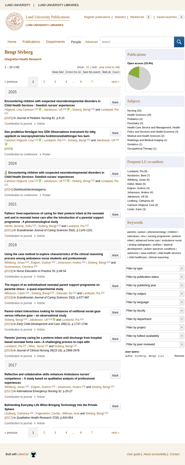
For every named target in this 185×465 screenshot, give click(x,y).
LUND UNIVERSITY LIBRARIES (58, 5)
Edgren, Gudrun (136, 188)
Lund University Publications (48, 17)
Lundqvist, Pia (135, 171)
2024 (9, 189)
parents (131, 232)
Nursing (131, 110)
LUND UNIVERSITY (17, 5)
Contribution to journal (18, 123)
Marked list (140, 17)
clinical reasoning (158, 257)
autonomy (133, 253)
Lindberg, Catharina (138, 200)
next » (115, 81)
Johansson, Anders (138, 192)
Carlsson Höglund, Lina (140, 205)
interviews (133, 236)
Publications (31, 42)
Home (12, 42)
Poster (46, 154)
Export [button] (116, 72)
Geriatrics (132, 144)
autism (141, 232)
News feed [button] (57, 72)
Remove (179, 355)
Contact (174, 454)
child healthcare (138, 257)
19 (149, 114)
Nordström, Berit (136, 175)
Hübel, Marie (134, 183)
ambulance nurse (171, 240)
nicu (143, 236)
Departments (55, 42)
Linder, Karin (134, 209)
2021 (9, 230)
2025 (9, 118)
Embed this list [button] (73, 72)
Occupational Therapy (139, 148)
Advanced (91, 42)
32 (139, 110)
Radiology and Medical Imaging (145, 140)
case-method (148, 253)
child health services (169, 253)
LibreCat (27, 454)
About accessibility (155, 454)
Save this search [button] (91, 72)
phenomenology (157, 232)
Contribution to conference (21, 154)
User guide (134, 454)
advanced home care (148, 240)
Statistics (120, 17)
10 (87, 67)
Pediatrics (133, 119)
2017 (9, 391)
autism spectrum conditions (159, 248)
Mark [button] (115, 102)
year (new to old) (109, 67)
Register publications (97, 17)
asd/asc (157, 244)
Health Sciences (136, 114)
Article (41, 123)
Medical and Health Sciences (144, 135)
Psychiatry (133, 123)
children (172, 232)
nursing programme (159, 236)
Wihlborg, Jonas (136, 179)
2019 (9, 271)
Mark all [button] (106, 72)
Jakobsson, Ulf (135, 196)
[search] (137, 42)
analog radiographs (140, 244)
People (76, 42)
